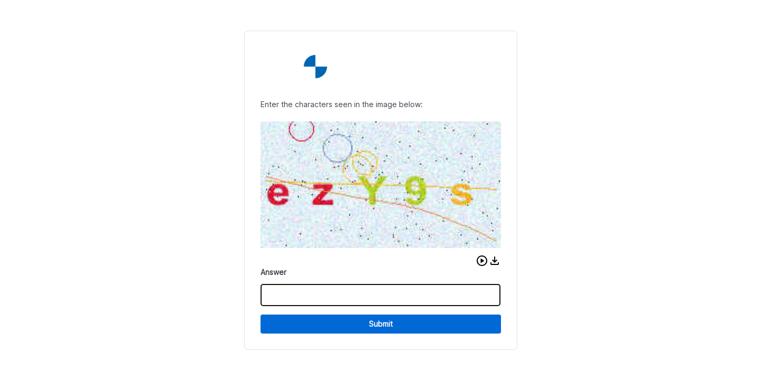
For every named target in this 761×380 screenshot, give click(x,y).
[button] (482, 260)
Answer (273, 272)
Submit (381, 323)
